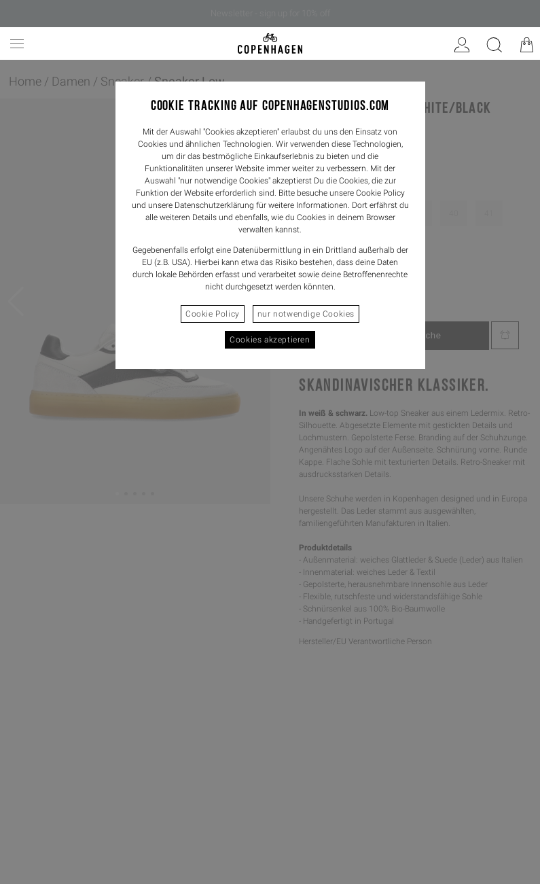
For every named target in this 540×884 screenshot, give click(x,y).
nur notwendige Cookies (306, 314)
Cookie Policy (212, 314)
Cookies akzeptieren (270, 339)
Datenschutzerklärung (214, 205)
